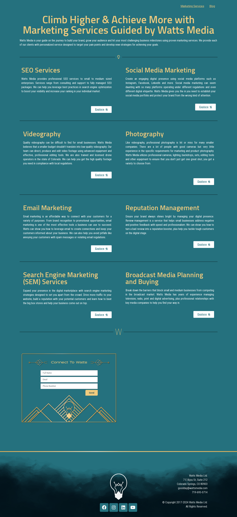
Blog (212, 6)
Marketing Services (192, 6)
